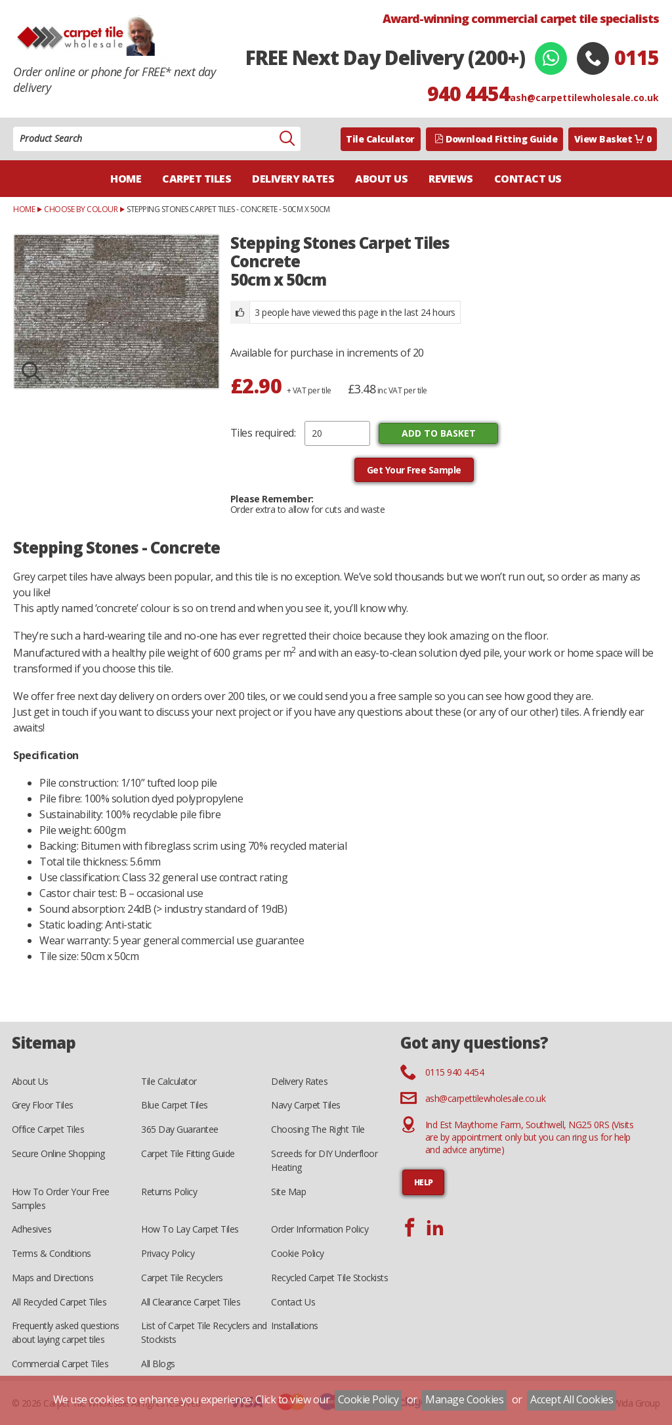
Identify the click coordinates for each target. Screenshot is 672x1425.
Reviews (451, 178)
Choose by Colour (80, 209)
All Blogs (158, 1363)
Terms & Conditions (51, 1253)
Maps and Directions (53, 1277)
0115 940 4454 (454, 1072)
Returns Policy (169, 1191)
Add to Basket (439, 433)
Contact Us (528, 178)
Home (125, 178)
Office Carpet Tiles (48, 1129)
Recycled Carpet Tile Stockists (329, 1277)
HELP (423, 1182)
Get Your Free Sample (414, 470)
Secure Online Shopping (58, 1153)
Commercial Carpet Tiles (60, 1363)
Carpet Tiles (196, 178)
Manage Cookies (464, 1399)
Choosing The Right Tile (318, 1129)
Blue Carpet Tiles (174, 1105)
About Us (381, 178)
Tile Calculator (380, 139)
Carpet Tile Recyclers (182, 1277)
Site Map (288, 1191)
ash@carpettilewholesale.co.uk (584, 97)
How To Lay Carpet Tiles (190, 1229)
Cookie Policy (297, 1253)
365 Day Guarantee (180, 1129)
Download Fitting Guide (496, 139)
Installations (294, 1325)
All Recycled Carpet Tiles (59, 1302)
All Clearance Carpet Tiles (190, 1302)
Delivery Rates (293, 178)
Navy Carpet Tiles (306, 1105)
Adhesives (32, 1229)
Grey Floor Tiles (43, 1105)
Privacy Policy (167, 1253)
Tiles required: (263, 433)
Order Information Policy (319, 1229)
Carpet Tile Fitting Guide (188, 1153)
